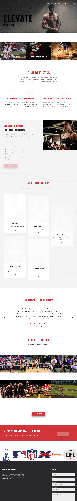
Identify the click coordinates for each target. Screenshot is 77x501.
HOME (47, 4)
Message (53, 483)
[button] (38, 405)
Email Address (55, 478)
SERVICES (53, 4)
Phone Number (55, 473)
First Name (54, 463)
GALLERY (73, 4)
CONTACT (66, 4)
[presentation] (60, 497)
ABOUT (60, 4)
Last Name (54, 468)
